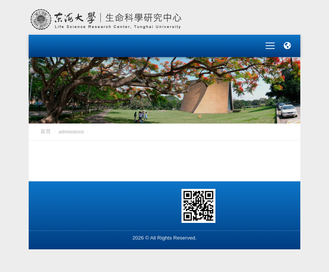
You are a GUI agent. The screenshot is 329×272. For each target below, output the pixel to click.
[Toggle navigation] (270, 43)
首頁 (45, 126)
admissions (71, 126)
